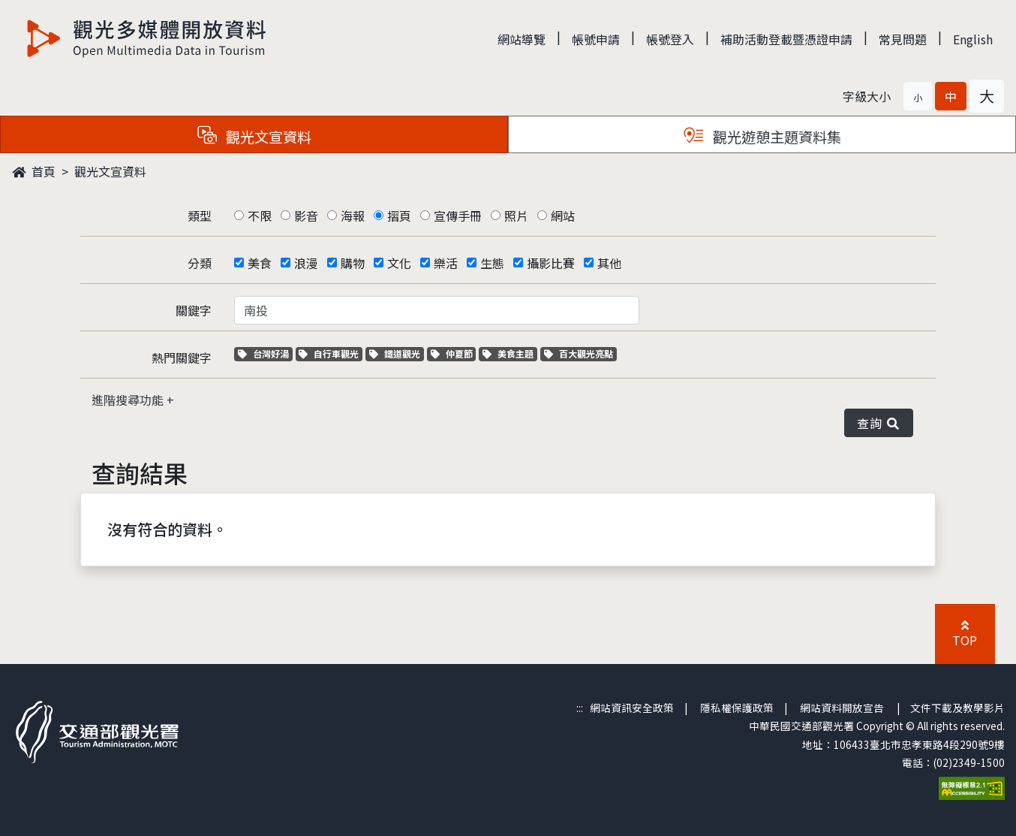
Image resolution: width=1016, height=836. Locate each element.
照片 (516, 216)
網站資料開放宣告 (842, 707)
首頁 (34, 171)
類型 (200, 216)
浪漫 (306, 263)
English (973, 39)
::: (579, 707)
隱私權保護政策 (737, 707)
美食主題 (509, 353)
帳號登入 (670, 39)
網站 (563, 216)
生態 (492, 263)
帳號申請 (596, 39)
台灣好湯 (265, 353)
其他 (609, 263)
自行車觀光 (329, 353)
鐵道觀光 (396, 353)
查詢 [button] (878, 423)
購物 (353, 263)
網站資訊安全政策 (632, 707)
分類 (200, 263)
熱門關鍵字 (182, 358)
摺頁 (399, 216)
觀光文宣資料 (110, 171)
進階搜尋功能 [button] (129, 400)
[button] (917, 96)
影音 (306, 216)
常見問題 (903, 39)
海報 (353, 216)
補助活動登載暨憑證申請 (786, 39)
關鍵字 (194, 310)
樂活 (446, 263)
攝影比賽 (551, 263)
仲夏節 (453, 353)
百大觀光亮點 (578, 353)
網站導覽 (521, 39)
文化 (399, 263)
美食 (260, 263)
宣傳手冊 (458, 216)
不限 (260, 216)
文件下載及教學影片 (957, 707)
